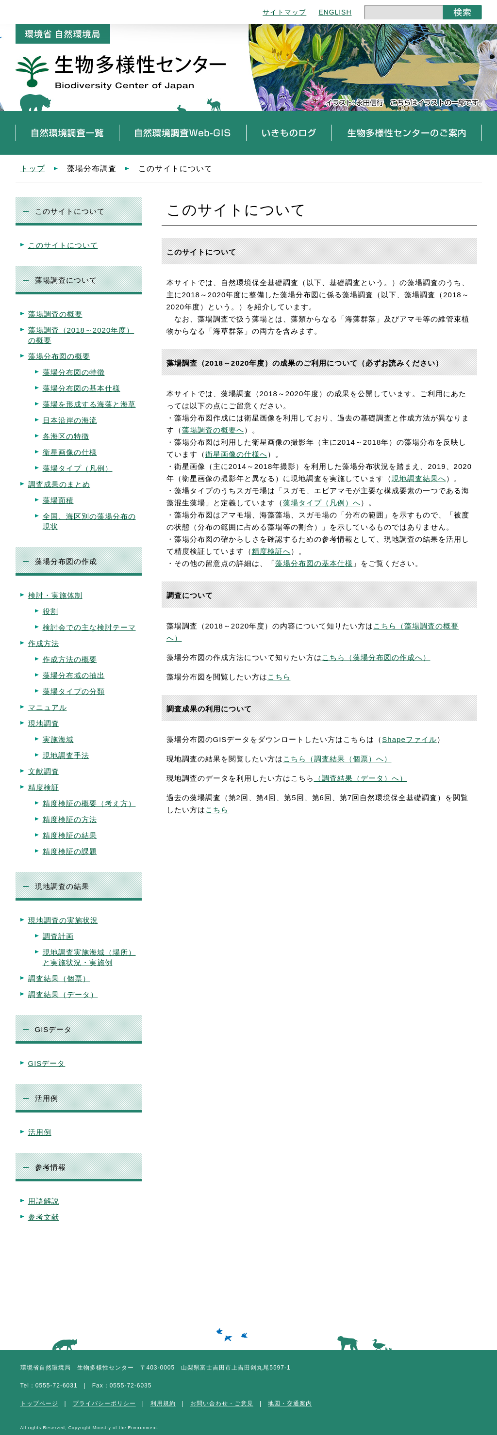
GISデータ (47, 1063)
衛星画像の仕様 (70, 452)
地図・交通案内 (290, 1403)
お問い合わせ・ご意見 (221, 1403)
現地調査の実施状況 (63, 920)
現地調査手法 (66, 755)
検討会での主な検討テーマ (89, 627)
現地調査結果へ (419, 478)
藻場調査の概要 (55, 314)
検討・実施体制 (55, 595)
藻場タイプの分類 (74, 691)
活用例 (39, 1132)
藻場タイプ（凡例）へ (322, 503)
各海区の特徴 (66, 436)
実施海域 (58, 739)
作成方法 (43, 643)
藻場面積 (58, 500)
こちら (279, 677)
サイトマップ (284, 12)
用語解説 (43, 1201)
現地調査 (43, 723)
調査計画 (58, 936)
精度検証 (43, 787)
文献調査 (43, 771)
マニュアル (47, 707)
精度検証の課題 (70, 851)
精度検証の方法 (70, 819)
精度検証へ (271, 551)
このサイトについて (63, 245)
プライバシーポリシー (104, 1403)
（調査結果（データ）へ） (360, 778)
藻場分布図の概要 (59, 356)
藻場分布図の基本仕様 (81, 388)
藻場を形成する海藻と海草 (89, 404)
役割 (50, 611)
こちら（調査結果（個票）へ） (337, 759)
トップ (32, 168)
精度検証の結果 (70, 835)
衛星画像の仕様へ (236, 454)
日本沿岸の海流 (70, 420)
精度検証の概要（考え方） (89, 803)
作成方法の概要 (70, 659)
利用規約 (163, 1403)
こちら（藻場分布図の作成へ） (376, 657)
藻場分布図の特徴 (74, 372)
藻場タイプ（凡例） (78, 468)
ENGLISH (334, 12)
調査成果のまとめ (59, 484)
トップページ (39, 1403)
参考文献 (43, 1217)
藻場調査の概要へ (213, 430)
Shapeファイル (409, 739)
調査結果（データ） (63, 994)
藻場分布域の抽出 (74, 675)
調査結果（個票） (59, 978)
